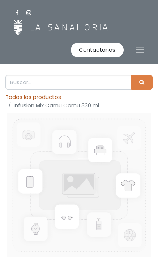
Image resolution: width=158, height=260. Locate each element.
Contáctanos (97, 49)
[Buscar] (142, 82)
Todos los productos (33, 97)
